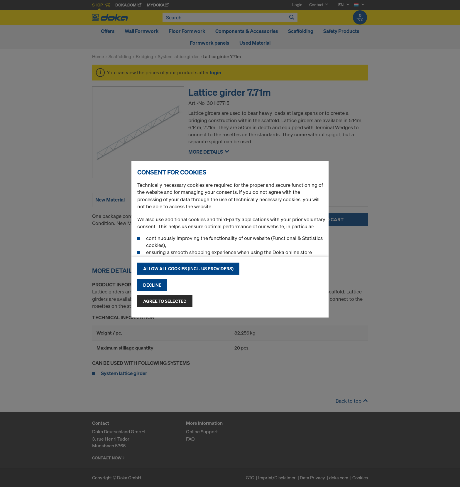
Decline (152, 285)
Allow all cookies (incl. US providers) (188, 268)
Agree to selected (165, 301)
